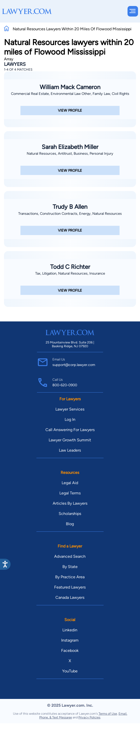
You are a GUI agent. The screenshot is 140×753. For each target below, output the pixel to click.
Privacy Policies (89, 717)
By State (70, 566)
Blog (70, 523)
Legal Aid (70, 482)
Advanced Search (70, 556)
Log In (70, 419)
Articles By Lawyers (70, 503)
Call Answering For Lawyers (70, 429)
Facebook (70, 650)
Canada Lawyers (69, 597)
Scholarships (70, 513)
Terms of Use (108, 713)
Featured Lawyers (70, 587)
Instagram (70, 640)
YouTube (70, 671)
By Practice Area (70, 577)
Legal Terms (70, 493)
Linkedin (69, 630)
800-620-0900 (64, 385)
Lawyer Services (69, 409)
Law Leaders (70, 450)
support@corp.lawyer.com (73, 364)
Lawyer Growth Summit (70, 440)
